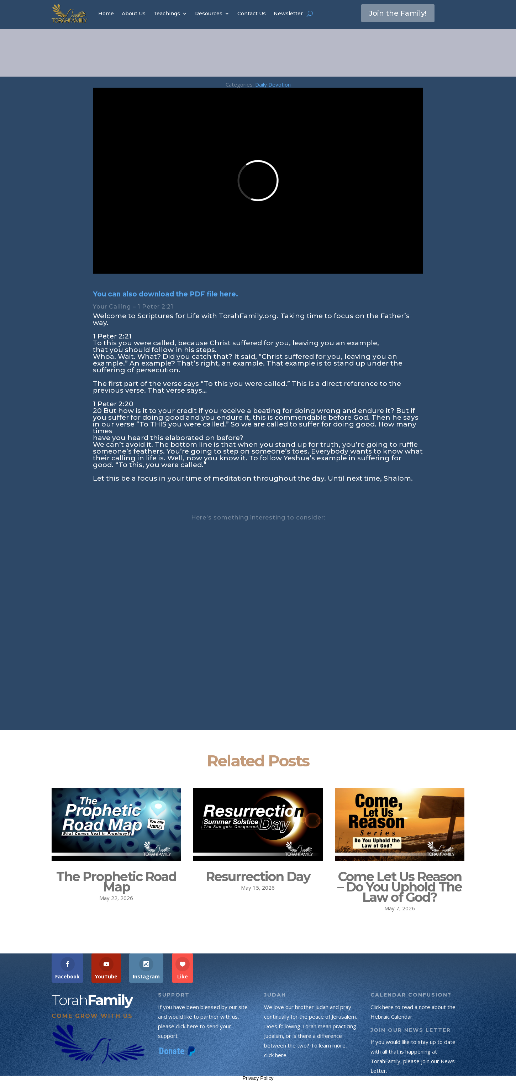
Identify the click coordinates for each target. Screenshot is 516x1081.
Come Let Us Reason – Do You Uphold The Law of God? (399, 887)
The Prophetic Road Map (116, 882)
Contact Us (251, 13)
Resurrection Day (258, 876)
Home (106, 13)
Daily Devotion (273, 84)
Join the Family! (398, 13)
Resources (208, 13)
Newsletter (288, 13)
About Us (134, 13)
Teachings (166, 13)
